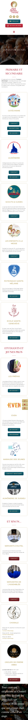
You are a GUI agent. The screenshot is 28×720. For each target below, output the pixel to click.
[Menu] (14, 32)
